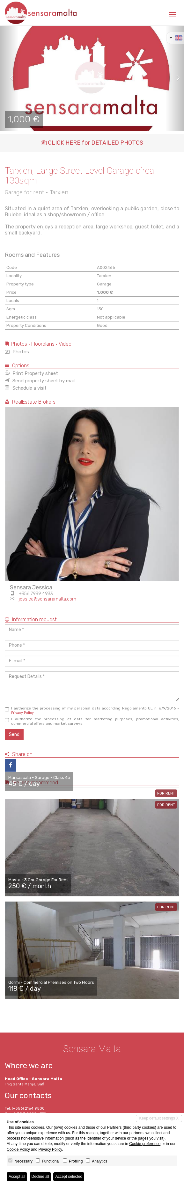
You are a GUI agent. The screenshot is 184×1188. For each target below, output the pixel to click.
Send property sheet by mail (40, 381)
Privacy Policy (22, 713)
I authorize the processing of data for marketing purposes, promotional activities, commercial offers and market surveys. (92, 721)
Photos (17, 352)
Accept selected (68, 1176)
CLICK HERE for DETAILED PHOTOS (92, 142)
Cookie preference (144, 1143)
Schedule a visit (26, 388)
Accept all (17, 1176)
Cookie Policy (18, 1149)
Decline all (40, 1176)
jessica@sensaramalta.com (47, 599)
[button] (9, 78)
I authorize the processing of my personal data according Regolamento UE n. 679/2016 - (92, 710)
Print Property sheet (31, 373)
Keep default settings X (159, 1118)
